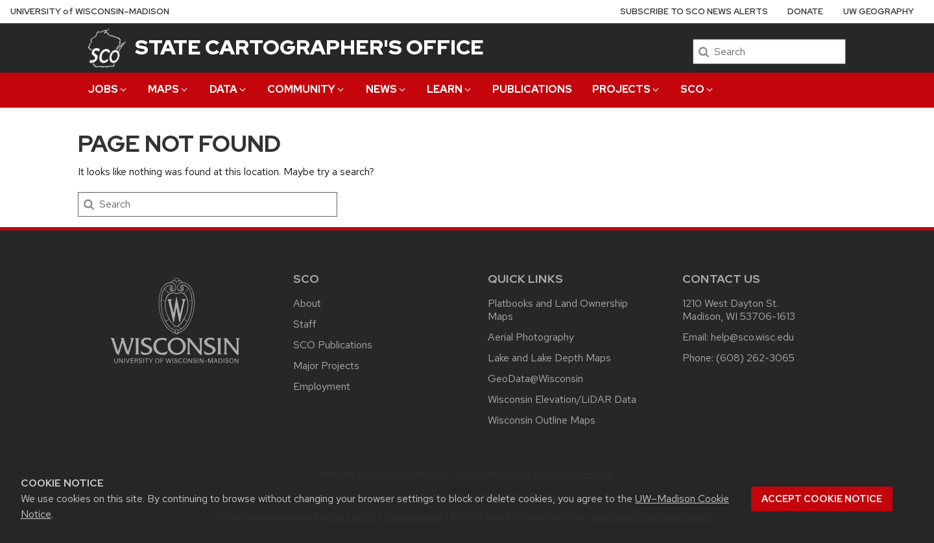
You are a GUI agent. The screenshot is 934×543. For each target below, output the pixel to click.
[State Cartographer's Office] (107, 48)
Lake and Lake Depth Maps (549, 358)
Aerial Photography (531, 337)
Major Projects (326, 365)
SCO (697, 89)
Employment (321, 386)
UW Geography (878, 11)
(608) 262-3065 (755, 358)
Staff (305, 324)
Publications (532, 89)
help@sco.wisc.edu (752, 337)
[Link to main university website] (175, 365)
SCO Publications (332, 345)
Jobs (108, 89)
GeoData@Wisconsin (535, 378)
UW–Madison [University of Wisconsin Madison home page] (89, 11)
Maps (168, 89)
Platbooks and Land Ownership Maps (558, 309)
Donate (805, 11)
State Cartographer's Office (309, 47)
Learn (450, 89)
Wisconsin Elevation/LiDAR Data (562, 399)
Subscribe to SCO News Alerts (694, 11)
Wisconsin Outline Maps (541, 420)
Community (306, 89)
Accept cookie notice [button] (821, 498)
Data (229, 89)
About (307, 303)
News (386, 89)
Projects (626, 89)
